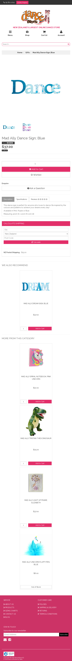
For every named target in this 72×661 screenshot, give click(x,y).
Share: (8, 143)
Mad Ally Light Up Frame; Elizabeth (36, 501)
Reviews (39, 199)
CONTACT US (10, 614)
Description (8, 199)
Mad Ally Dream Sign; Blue (36, 303)
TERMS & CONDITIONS (47, 614)
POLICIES (42, 604)
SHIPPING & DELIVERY (47, 607)
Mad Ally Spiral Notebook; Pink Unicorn (36, 377)
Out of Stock (36, 587)
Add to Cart (36, 169)
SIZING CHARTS (11, 611)
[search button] (68, 44)
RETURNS (42, 611)
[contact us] (5, 639)
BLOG (7, 617)
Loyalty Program (22, 2)
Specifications (21, 199)
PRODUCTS (9, 607)
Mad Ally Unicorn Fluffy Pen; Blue (36, 563)
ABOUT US (9, 604)
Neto (20, 659)
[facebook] (9, 639)
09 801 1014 (9, 2)
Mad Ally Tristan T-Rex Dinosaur (36, 438)
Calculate (36, 242)
